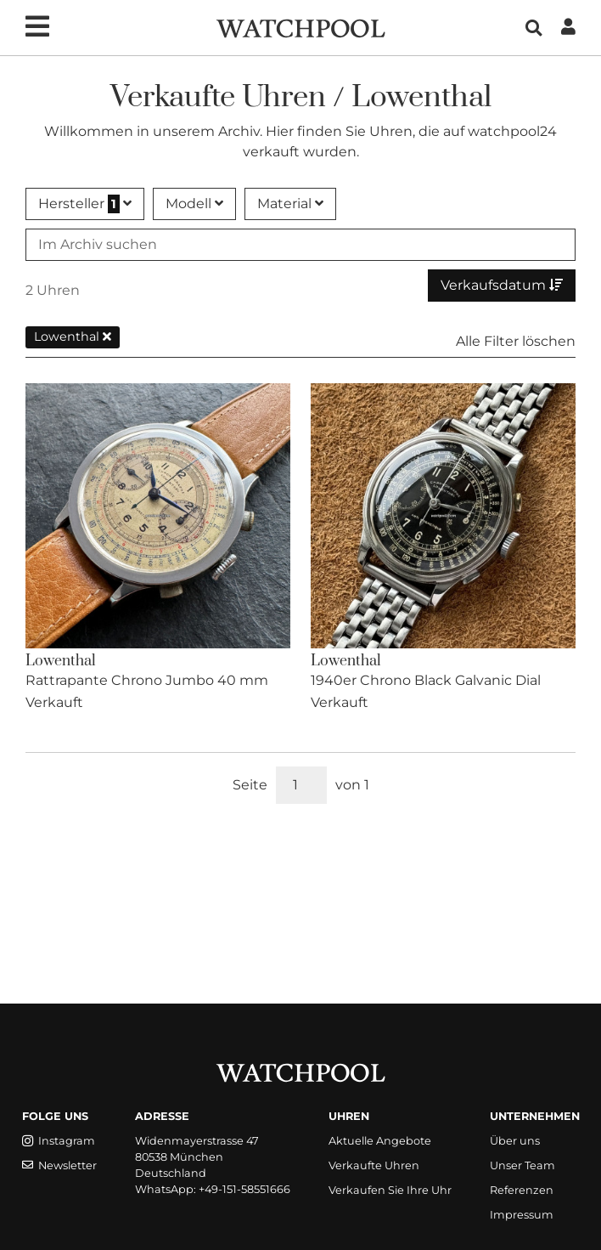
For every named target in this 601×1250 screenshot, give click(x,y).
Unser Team (522, 1165)
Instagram (58, 1140)
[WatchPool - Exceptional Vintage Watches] (300, 27)
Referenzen (521, 1190)
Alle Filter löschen (516, 341)
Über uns (515, 1140)
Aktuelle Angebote (380, 1140)
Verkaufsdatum (502, 285)
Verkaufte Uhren (374, 1165)
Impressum (521, 1214)
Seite (250, 785)
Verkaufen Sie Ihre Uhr (390, 1190)
